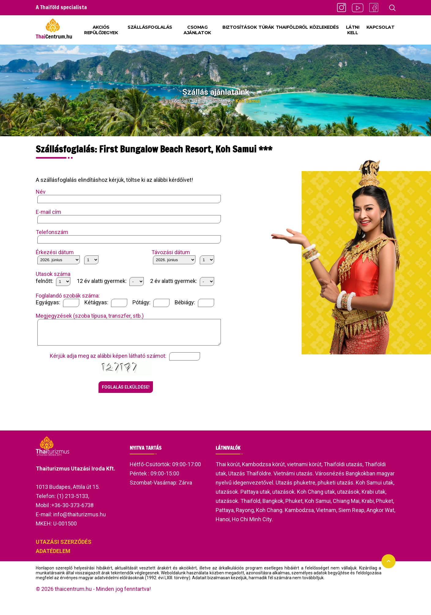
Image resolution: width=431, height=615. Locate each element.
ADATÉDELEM (53, 555)
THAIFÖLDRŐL (292, 27)
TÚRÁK (266, 27)
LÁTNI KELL (352, 29)
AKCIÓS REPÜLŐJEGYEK (101, 29)
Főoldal (179, 101)
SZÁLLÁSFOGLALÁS (150, 27)
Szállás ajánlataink (211, 101)
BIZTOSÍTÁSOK (239, 27)
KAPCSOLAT (380, 27)
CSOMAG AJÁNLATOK (197, 29)
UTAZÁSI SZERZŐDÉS (63, 546)
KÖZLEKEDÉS (324, 27)
